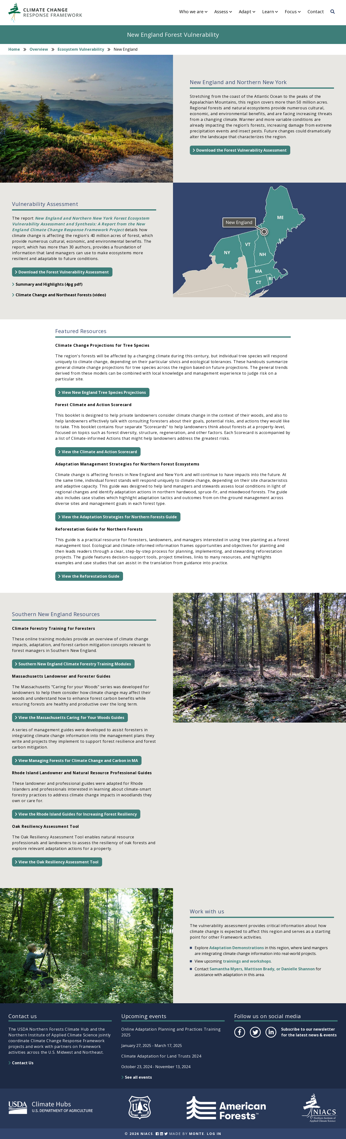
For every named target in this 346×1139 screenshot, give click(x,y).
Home (14, 49)
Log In (214, 1133)
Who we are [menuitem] (191, 11)
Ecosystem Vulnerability (81, 49)
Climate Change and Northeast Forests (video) (61, 294)
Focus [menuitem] (291, 11)
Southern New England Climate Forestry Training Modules (75, 664)
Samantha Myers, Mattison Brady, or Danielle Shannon (262, 969)
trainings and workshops (247, 961)
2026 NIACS (141, 1133)
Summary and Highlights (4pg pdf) (49, 284)
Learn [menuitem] (268, 11)
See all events (138, 1077)
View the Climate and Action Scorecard (99, 451)
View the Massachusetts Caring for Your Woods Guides (71, 717)
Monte (196, 1133)
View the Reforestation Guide (90, 576)
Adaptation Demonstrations (236, 947)
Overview (39, 49)
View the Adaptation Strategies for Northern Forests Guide (119, 517)
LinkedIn (270, 1037)
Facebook (239, 1037)
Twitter (255, 1037)
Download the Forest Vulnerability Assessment (241, 150)
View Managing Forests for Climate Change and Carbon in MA (78, 760)
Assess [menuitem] (221, 11)
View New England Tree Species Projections (104, 392)
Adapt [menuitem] (245, 11)
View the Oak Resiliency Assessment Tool (59, 862)
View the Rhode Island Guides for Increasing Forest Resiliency (78, 814)
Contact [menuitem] (316, 11)
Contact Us (22, 1062)
